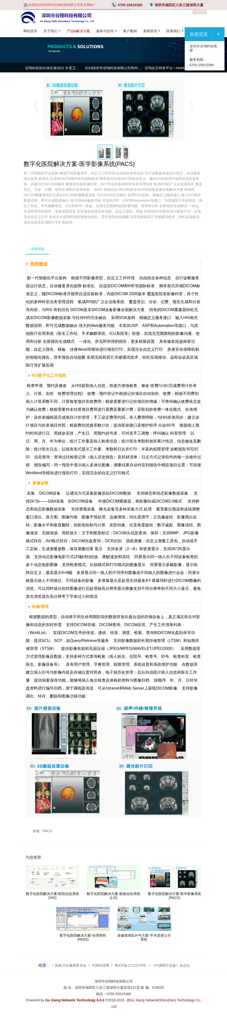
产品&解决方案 (78, 31)
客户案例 (130, 31)
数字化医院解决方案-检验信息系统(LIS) (113, 896)
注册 (199, 17)
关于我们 (50, 31)
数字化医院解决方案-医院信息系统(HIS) (52, 896)
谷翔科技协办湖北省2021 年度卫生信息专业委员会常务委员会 (54, 68)
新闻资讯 (150, 31)
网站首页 (30, 31)
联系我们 (173, 31)
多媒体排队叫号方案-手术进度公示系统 (144, 937)
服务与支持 (105, 31)
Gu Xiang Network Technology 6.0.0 (74, 1000)
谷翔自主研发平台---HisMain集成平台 (173, 68)
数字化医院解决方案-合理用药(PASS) (83, 937)
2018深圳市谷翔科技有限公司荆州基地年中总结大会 (113, 68)
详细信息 (38, 249)
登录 (181, 17)
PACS (47, 831)
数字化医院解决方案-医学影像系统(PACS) (174, 896)
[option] (114, 68)
